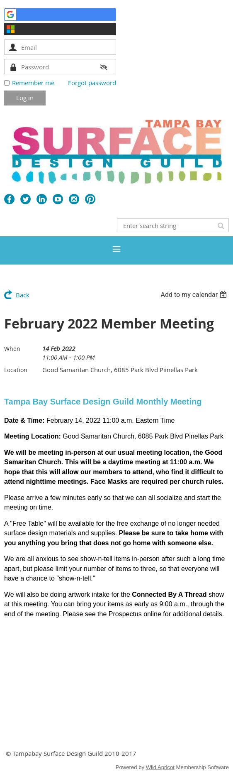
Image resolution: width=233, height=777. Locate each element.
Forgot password (92, 82)
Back (22, 295)
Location (15, 370)
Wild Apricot (160, 767)
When (12, 349)
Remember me (33, 82)
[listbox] (194, 294)
